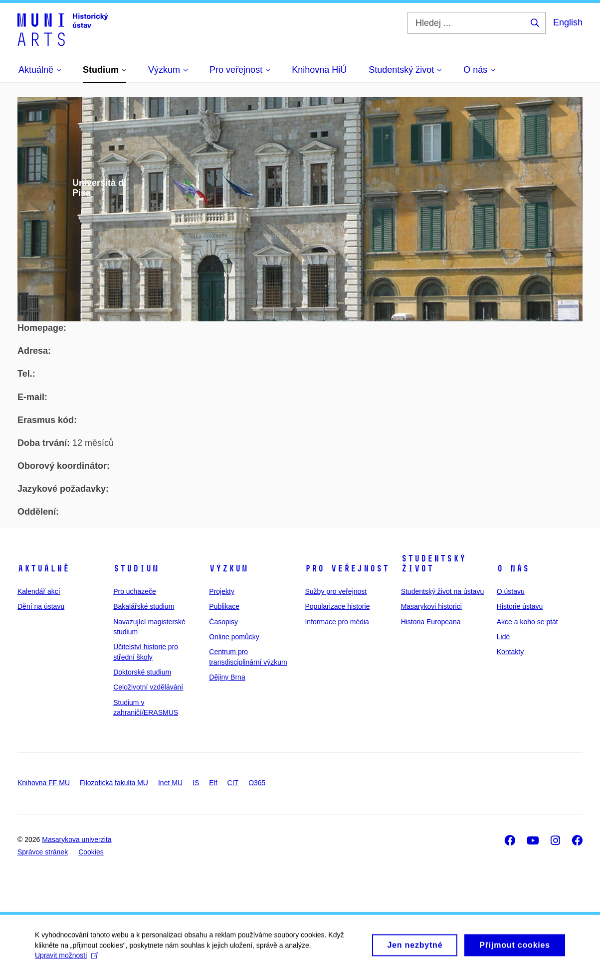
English (568, 22)
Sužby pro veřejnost (336, 591)
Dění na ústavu (40, 606)
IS (196, 783)
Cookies (91, 852)
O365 (256, 783)
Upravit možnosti (66, 960)
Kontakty (510, 652)
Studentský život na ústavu (442, 591)
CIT (233, 783)
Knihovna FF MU (43, 783)
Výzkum (228, 568)
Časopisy (223, 622)
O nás (513, 568)
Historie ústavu (520, 606)
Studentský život (433, 563)
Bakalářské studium (143, 606)
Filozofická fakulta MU (114, 783)
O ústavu (511, 591)
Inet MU (170, 783)
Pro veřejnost (347, 568)
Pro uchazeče (134, 591)
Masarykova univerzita (76, 839)
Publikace (224, 606)
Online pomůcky (234, 637)
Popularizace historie (337, 606)
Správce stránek (42, 852)
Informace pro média (337, 622)
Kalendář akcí (38, 591)
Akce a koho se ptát (527, 622)
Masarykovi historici (431, 606)
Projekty (221, 591)
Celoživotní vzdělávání (148, 687)
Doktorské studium (142, 672)
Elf (213, 783)
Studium (136, 568)
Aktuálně (43, 568)
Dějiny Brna (227, 677)
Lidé (503, 637)
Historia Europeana (431, 622)
